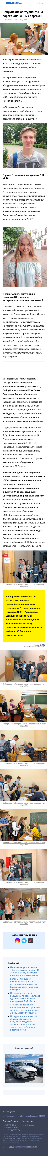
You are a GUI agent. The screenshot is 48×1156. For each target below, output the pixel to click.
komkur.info (15, 1138)
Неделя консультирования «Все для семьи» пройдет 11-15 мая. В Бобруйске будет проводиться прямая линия (25, 971)
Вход (40, 3)
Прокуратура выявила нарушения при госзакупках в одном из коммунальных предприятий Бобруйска (25, 997)
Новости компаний (24, 1048)
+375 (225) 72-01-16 (11, 1125)
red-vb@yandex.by (29, 1125)
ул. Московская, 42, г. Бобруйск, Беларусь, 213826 (24, 1116)
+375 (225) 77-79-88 (11, 1127)
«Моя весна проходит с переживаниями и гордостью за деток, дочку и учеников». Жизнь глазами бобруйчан (25, 1008)
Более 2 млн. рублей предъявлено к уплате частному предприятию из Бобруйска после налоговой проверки (24, 984)
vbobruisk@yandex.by (11, 1130)
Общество (23, 20)
